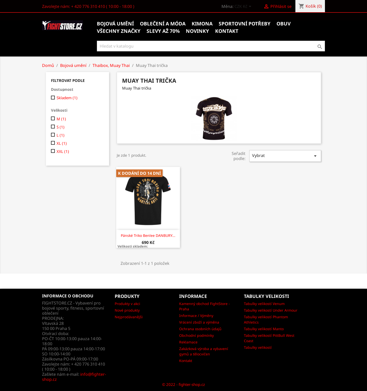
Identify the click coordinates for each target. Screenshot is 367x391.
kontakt (226, 31)
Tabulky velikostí (258, 347)
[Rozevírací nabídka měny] (243, 7)
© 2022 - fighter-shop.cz (183, 384)
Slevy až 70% (163, 31)
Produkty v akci (127, 303)
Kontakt (185, 360)
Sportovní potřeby (244, 23)
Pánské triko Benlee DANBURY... (148, 235)
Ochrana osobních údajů (200, 328)
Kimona (202, 23)
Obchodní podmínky (196, 335)
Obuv (284, 23)
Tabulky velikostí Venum (264, 303)
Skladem (67, 97)
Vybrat (285, 156)
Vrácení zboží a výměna (199, 322)
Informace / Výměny (196, 315)
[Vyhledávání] (211, 46)
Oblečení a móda (163, 23)
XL (62, 143)
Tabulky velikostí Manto (264, 328)
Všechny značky (118, 31)
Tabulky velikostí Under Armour (270, 310)
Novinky (197, 31)
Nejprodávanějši (129, 316)
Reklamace (188, 342)
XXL (63, 151)
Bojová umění (115, 23)
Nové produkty (127, 310)
